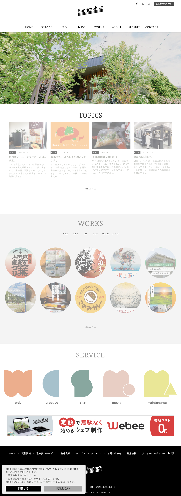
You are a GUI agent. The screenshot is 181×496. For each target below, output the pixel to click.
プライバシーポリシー (43, 482)
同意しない (63, 488)
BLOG (81, 27)
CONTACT (151, 27)
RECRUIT (134, 27)
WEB (75, 233)
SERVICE (46, 27)
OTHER (115, 233)
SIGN (95, 233)
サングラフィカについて (89, 453)
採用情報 (131, 453)
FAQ (64, 27)
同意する (23, 488)
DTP (86, 233)
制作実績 (65, 453)
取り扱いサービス (46, 453)
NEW (65, 233)
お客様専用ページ (164, 3)
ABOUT (116, 27)
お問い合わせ (114, 453)
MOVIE (105, 233)
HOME (29, 27)
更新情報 (26, 453)
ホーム (12, 453)
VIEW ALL (91, 188)
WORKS (99, 27)
